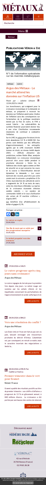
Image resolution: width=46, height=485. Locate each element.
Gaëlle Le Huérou (16, 372)
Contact (18, 17)
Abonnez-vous (23, 254)
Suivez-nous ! (28, 17)
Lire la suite (33, 301)
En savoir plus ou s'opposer (23, 483)
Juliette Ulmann (27, 101)
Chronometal (38, 17)
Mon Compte (8, 17)
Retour (11, 37)
